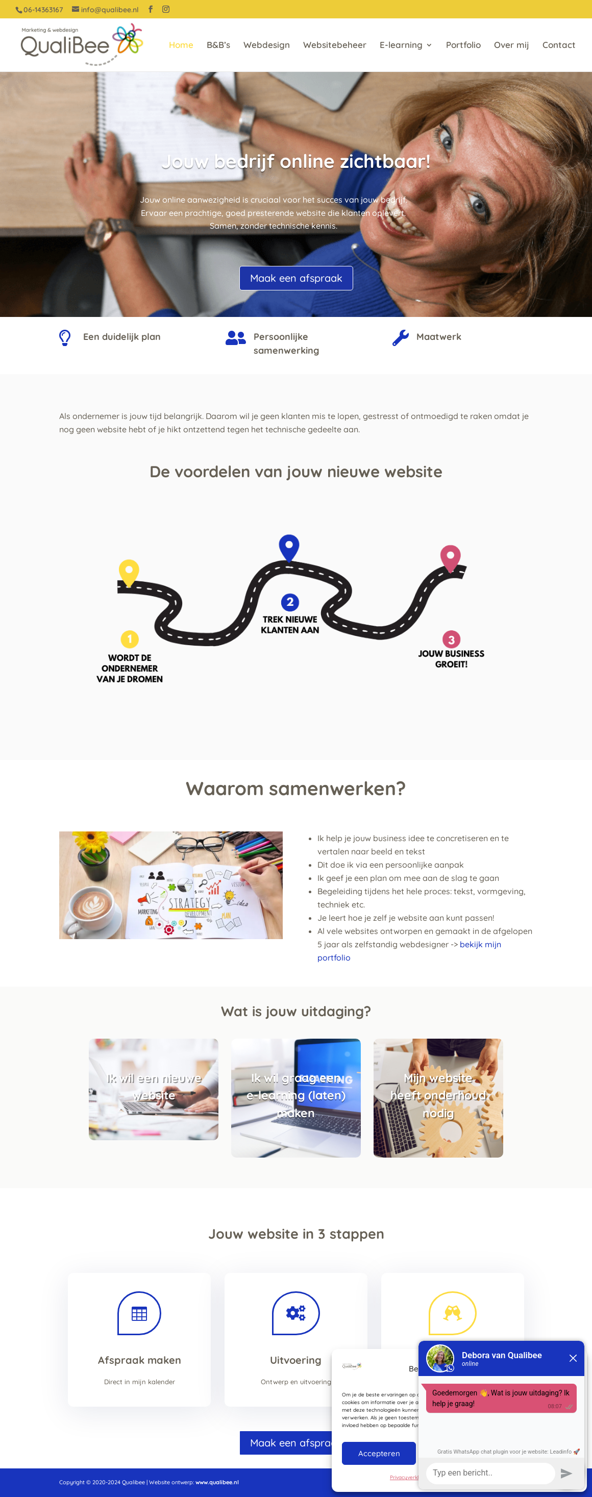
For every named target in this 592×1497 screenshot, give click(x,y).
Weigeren (458, 1453)
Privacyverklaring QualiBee (422, 1477)
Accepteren (379, 1453)
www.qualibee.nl (217, 1482)
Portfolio (463, 45)
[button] (571, 1369)
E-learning (401, 45)
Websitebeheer (334, 45)
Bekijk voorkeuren (538, 1453)
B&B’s (218, 45)
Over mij (511, 45)
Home (181, 45)
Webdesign (266, 45)
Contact (559, 45)
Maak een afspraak (296, 278)
